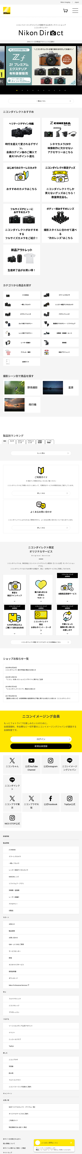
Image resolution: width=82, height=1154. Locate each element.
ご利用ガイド (13, 1120)
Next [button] (74, 90)
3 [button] (27, 90)
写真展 (11, 1066)
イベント (12, 1032)
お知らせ (12, 924)
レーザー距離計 (49, 441)
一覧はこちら (41, 101)
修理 (10, 958)
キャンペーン (7, 1093)
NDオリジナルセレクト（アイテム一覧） (22, 1107)
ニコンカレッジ (14, 1005)
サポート (6, 917)
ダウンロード (13, 978)
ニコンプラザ (13, 1060)
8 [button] (54, 90)
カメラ (12, 441)
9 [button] (59, 90)
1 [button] (16, 90)
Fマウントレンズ (31, 441)
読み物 (11, 1073)
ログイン (41, 739)
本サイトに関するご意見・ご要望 (14, 1148)
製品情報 (6, 843)
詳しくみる (41, 493)
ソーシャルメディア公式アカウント (21, 1026)
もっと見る (41, 453)
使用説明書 (12, 971)
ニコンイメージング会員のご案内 (20, 1087)
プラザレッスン (14, 1012)
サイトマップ (7, 1152)
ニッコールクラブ (15, 1039)
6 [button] (43, 90)
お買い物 (6, 1100)
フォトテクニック (15, 999)
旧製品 (11, 910)
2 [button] (22, 90)
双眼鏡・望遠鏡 (40, 441)
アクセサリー (13, 904)
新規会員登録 (41, 746)
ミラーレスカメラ (15, 856)
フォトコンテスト (15, 1080)
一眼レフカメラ (14, 863)
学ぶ (4, 992)
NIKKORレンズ (14, 877)
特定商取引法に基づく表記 (18, 1127)
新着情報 (6, 836)
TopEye (11, 1046)
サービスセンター (15, 951)
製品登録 (12, 931)
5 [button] (38, 90)
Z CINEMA (12, 850)
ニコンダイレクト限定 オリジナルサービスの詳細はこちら (41, 642)
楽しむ (5, 1053)
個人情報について (9, 1143)
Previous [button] (7, 90)
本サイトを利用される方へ (12, 1139)
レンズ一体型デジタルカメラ (18, 870)
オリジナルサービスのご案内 (18, 1114)
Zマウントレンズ (21, 441)
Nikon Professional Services (18, 985)
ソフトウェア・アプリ (16, 883)
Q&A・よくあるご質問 (16, 944)
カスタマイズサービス (16, 965)
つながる (6, 1019)
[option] (41, 41)
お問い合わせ (13, 938)
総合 (5, 441)
